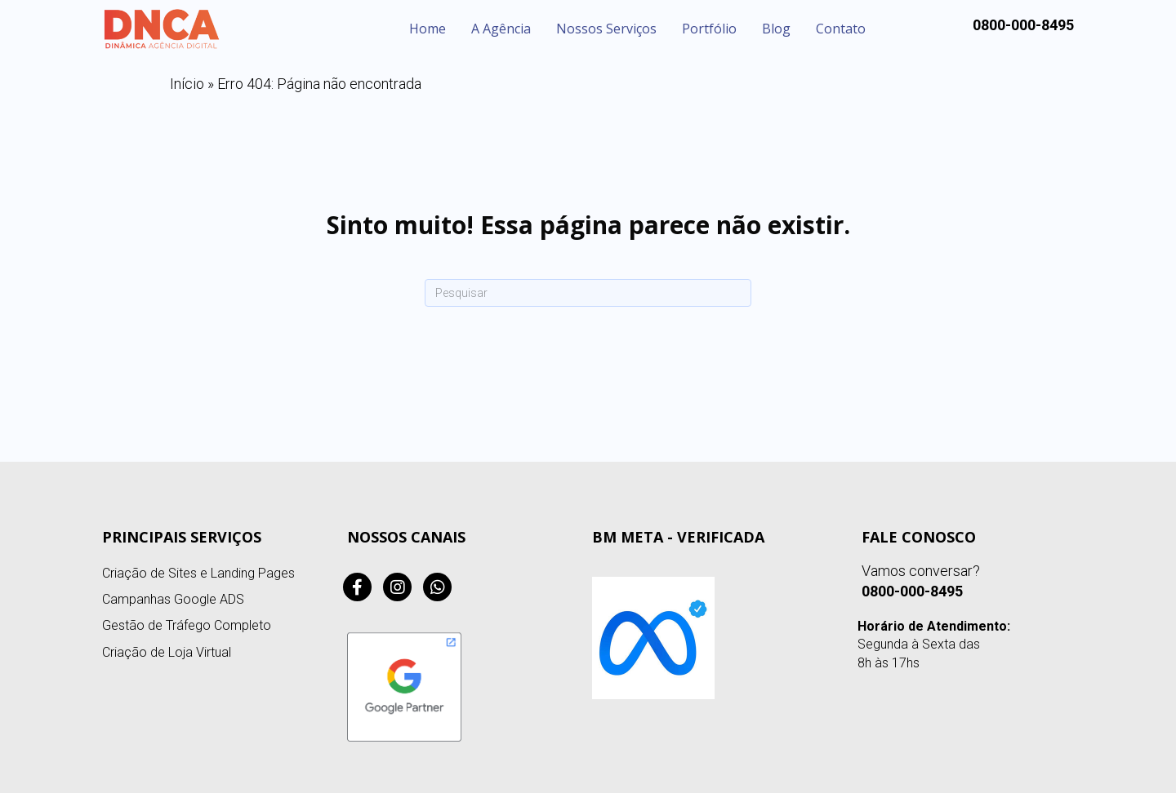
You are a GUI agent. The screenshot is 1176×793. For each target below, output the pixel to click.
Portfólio (709, 29)
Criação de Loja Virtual (166, 652)
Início (187, 83)
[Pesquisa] (588, 293)
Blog (776, 29)
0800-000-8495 (912, 591)
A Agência (501, 29)
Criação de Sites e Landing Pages (198, 573)
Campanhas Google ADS (173, 599)
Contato (841, 29)
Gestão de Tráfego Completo (186, 625)
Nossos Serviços (606, 29)
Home (427, 29)
